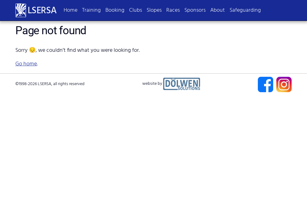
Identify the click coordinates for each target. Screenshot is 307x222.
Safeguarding (245, 10)
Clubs (135, 10)
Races (173, 10)
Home (70, 10)
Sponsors (195, 10)
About (217, 10)
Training (91, 10)
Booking (114, 10)
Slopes (154, 10)
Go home (26, 64)
